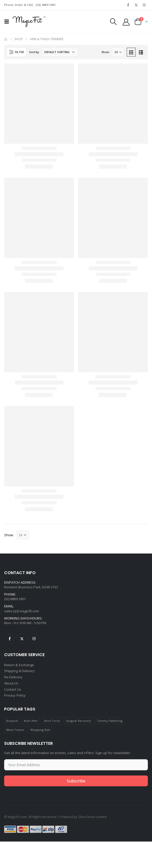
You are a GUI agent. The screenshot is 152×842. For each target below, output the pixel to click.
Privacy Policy (15, 696)
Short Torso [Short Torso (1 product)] (52, 721)
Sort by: (34, 52)
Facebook (10, 638)
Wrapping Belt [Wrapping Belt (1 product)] (40, 730)
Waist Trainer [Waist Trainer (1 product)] (15, 730)
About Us (11, 683)
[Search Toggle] (113, 21)
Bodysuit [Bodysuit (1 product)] (12, 721)
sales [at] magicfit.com (21, 611)
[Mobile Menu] (8, 21)
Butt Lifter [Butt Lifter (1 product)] (31, 721)
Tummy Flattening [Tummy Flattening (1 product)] (109, 721)
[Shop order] (60, 52)
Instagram (34, 638)
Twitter (22, 638)
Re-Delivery (13, 677)
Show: (106, 52)
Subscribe (76, 781)
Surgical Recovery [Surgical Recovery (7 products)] (78, 721)
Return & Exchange (19, 665)
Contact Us (12, 690)
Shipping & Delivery (19, 671)
